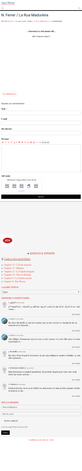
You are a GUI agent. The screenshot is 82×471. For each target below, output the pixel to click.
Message (5, 139)
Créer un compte (7, 427)
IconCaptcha (21, 191)
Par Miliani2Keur (9, 94)
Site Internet (6, 129)
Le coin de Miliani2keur (40, 21)
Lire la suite (76, 314)
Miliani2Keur (9, 21)
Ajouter (41, 196)
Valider (5, 432)
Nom (3, 109)
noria (12, 319)
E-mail (4, 119)
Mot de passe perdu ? (21, 427)
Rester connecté (9, 420)
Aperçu (45, 142)
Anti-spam (5, 176)
